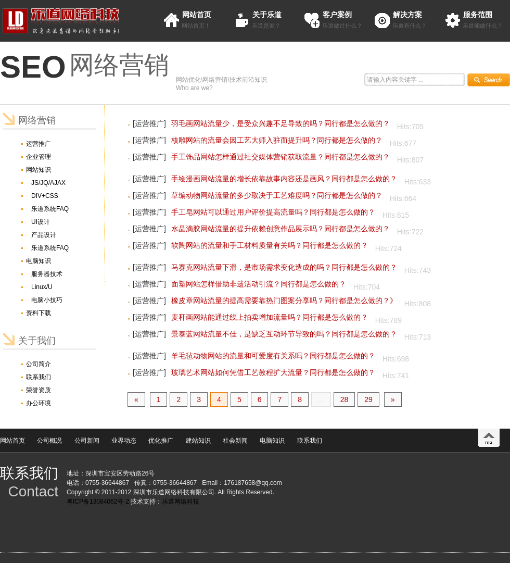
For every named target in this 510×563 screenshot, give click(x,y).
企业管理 (38, 156)
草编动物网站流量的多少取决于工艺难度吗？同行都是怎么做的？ (276, 195)
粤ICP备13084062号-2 (98, 501)
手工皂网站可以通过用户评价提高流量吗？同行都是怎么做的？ (273, 212)
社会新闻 (235, 440)
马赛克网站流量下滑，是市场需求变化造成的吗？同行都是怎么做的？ (284, 267)
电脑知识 (38, 261)
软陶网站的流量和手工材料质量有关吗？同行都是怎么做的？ (269, 245)
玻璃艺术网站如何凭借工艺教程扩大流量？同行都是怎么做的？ (273, 372)
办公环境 (38, 403)
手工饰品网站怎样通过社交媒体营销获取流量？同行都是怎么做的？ (280, 157)
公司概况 (49, 440)
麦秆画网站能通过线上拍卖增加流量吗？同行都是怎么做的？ (269, 317)
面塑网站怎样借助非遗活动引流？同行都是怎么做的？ (258, 284)
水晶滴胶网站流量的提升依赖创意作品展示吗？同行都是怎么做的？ (280, 228)
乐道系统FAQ (50, 208)
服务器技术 (46, 274)
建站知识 (198, 440)
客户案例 (337, 14)
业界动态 (123, 440)
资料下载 (38, 313)
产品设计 (43, 235)
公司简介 (38, 364)
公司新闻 (86, 440)
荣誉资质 (38, 390)
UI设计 (40, 222)
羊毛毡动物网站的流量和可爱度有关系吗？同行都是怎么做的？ (273, 356)
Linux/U (42, 287)
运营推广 (38, 143)
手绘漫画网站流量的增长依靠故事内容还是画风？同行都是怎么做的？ (284, 178)
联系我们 (38, 377)
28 (344, 399)
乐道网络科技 (180, 501)
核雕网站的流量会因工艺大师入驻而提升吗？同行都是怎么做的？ (276, 140)
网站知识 (38, 169)
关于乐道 (267, 14)
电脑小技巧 (46, 300)
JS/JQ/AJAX (48, 182)
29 (368, 399)
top (489, 438)
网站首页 (196, 14)
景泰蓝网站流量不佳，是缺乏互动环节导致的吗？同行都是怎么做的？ (284, 334)
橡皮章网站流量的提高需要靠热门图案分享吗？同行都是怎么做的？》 (284, 300)
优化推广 (160, 440)
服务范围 (477, 14)
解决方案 (407, 14)
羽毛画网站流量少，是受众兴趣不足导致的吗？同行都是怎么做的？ (280, 123)
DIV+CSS (44, 195)
